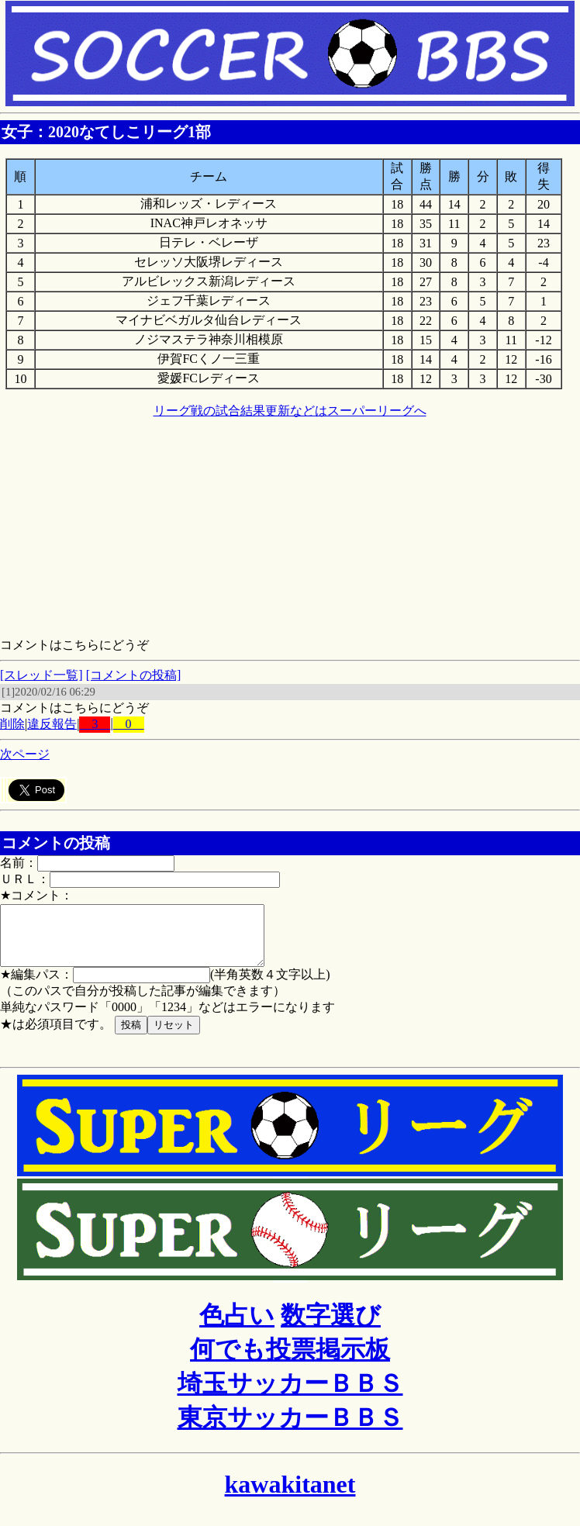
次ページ (25, 754)
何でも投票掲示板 (290, 1361)
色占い (236, 1327)
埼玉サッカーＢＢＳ (290, 1395)
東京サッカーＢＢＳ (290, 1429)
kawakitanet (290, 1496)
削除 (12, 723)
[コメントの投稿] (133, 675)
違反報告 (52, 723)
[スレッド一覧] (41, 675)
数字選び (331, 1327)
